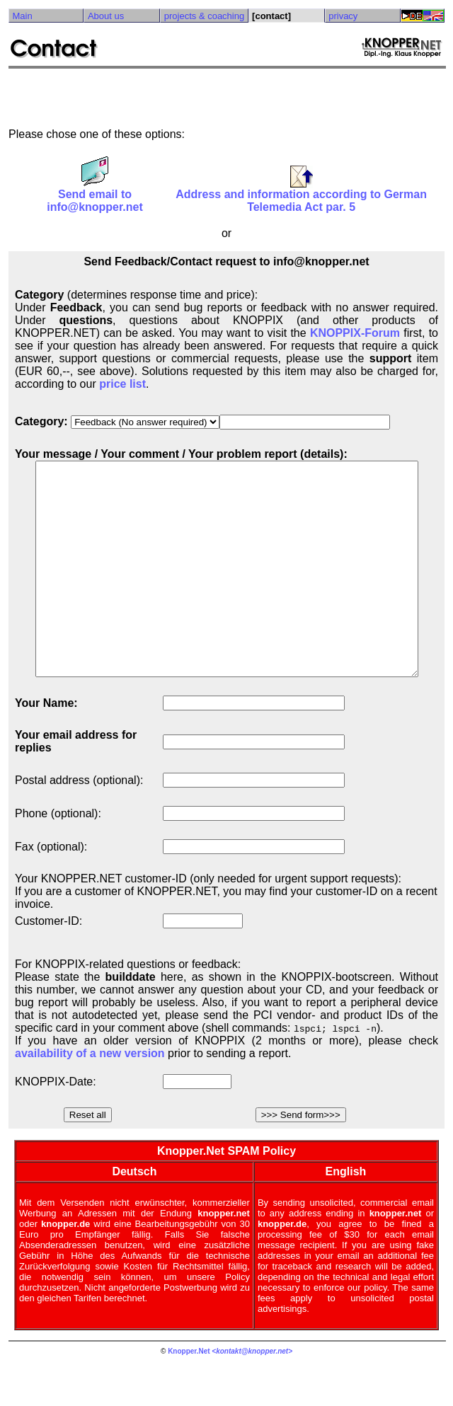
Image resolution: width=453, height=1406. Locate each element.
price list (122, 384)
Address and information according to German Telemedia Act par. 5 (304, 195)
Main (22, 16)
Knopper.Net (191, 1394)
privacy (347, 16)
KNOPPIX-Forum (360, 333)
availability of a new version (90, 1096)
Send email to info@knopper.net (95, 195)
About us (107, 16)
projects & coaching (207, 16)
